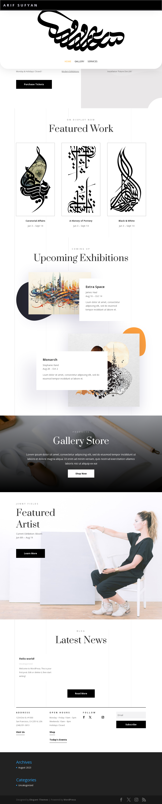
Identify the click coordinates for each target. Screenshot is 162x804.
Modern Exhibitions (70, 71)
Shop (52, 732)
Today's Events (58, 739)
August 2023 (24, 767)
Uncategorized (26, 663)
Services (92, 61)
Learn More (30, 553)
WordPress (70, 799)
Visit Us (20, 732)
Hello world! (26, 658)
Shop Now (81, 473)
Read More (81, 693)
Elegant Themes (38, 799)
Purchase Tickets (34, 84)
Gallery (79, 61)
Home (68, 61)
